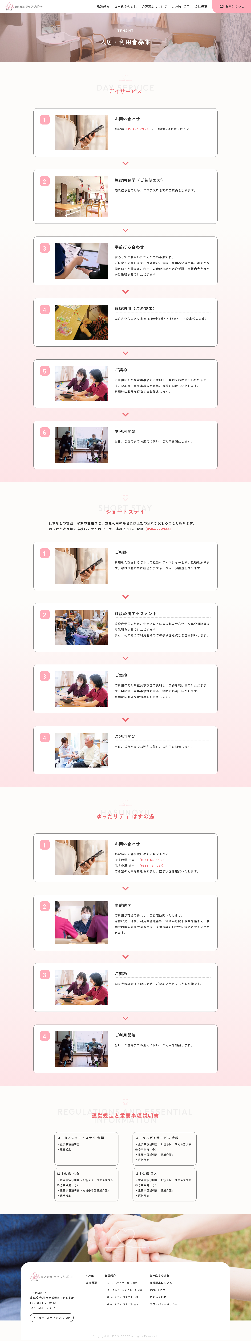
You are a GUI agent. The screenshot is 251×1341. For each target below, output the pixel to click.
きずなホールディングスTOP (51, 1318)
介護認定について (154, 6)
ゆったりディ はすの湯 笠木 (123, 1304)
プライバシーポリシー (164, 1304)
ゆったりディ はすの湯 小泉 (123, 1297)
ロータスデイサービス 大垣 (122, 1282)
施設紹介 (103, 6)
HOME (90, 1275)
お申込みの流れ (126, 6)
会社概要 (201, 6)
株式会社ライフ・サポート (24, 6)
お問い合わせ (231, 6)
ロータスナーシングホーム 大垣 (125, 1289)
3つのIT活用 (181, 6)
